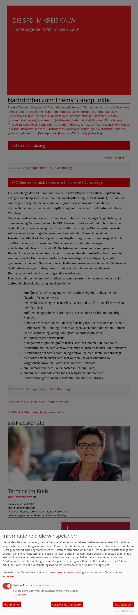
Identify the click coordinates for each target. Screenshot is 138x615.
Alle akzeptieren (123, 604)
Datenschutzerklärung (70, 572)
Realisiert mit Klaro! (125, 610)
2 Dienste (20, 594)
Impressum (9, 576)
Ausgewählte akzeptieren (67, 604)
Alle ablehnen (12, 604)
